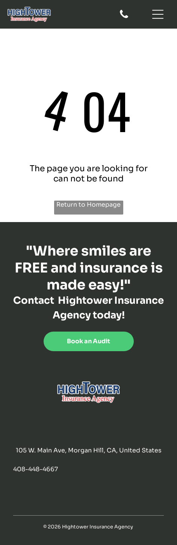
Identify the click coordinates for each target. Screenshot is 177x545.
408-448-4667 (35, 469)
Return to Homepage (88, 205)
